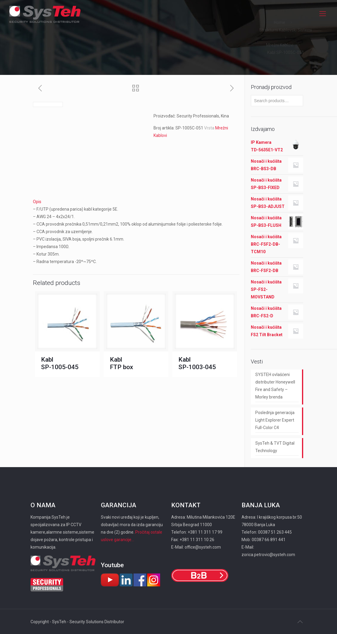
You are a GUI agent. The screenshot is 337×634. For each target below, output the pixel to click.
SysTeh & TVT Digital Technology (275, 447)
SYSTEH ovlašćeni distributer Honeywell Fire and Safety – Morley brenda (275, 385)
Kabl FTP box (121, 363)
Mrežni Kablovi (279, 45)
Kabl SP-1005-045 (59, 363)
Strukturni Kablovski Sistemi (285, 30)
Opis (37, 201)
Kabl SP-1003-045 (197, 363)
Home (279, 22)
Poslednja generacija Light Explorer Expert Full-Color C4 (275, 420)
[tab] (136, 202)
